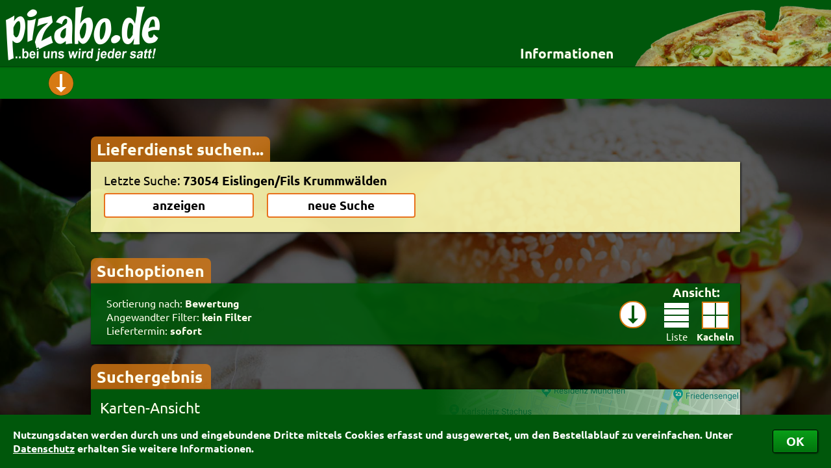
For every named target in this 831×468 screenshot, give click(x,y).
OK (795, 441)
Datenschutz (44, 448)
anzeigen (179, 205)
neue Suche (341, 205)
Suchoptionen (151, 270)
